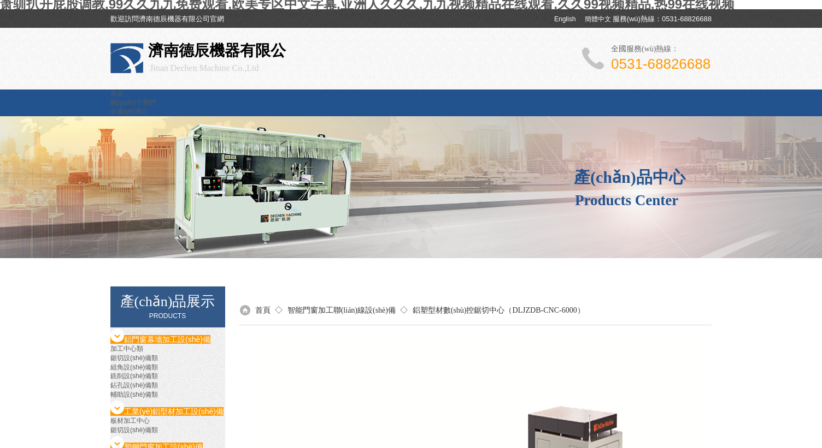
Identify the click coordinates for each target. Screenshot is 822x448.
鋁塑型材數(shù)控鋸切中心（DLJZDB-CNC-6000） (499, 310)
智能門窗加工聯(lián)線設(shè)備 (341, 310)
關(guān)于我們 (133, 102)
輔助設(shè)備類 (134, 394)
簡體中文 (598, 19)
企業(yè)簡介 (129, 111)
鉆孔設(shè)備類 (134, 385)
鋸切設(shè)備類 (134, 358)
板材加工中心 (130, 421)
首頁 (117, 93)
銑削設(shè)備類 (134, 376)
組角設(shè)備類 (134, 367)
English (565, 19)
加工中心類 (126, 349)
